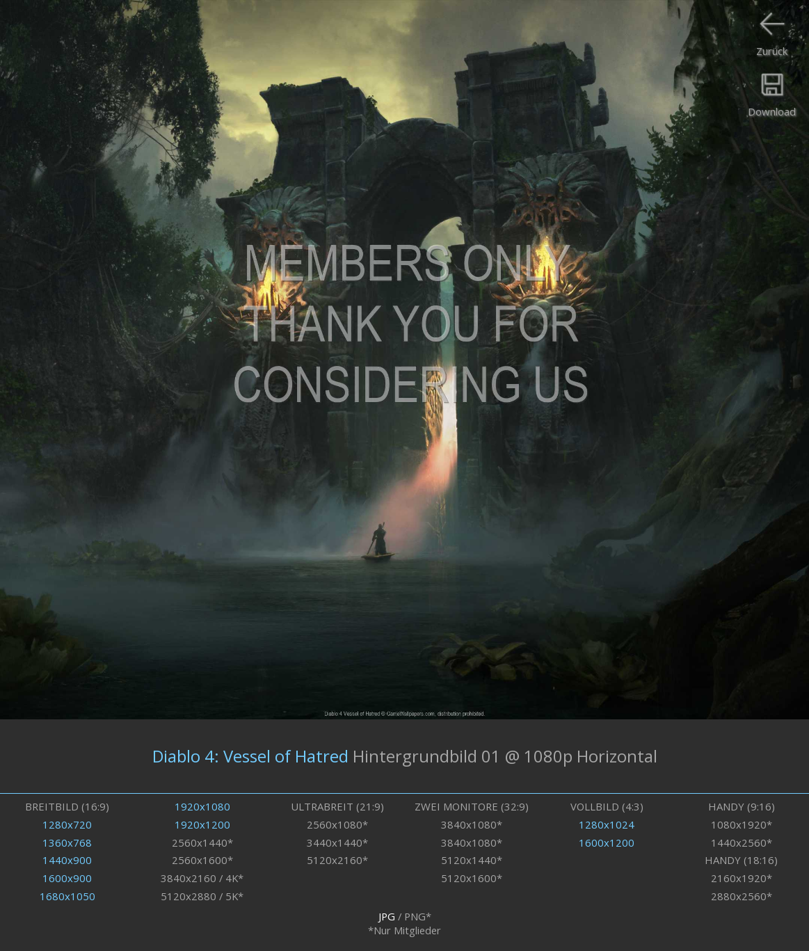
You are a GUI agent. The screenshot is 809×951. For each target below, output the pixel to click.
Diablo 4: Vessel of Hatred (250, 756)
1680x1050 (67, 896)
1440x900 (67, 860)
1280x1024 (606, 824)
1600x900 (67, 878)
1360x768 (67, 842)
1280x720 (67, 824)
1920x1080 (202, 806)
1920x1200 (202, 824)
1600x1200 (606, 842)
